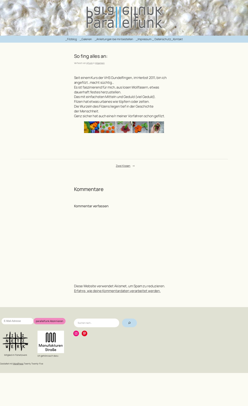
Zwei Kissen (123, 166)
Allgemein (100, 63)
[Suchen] (129, 323)
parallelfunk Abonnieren (49, 321)
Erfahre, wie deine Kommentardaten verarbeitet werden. (117, 290)
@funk (89, 63)
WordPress (18, 363)
